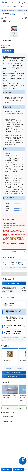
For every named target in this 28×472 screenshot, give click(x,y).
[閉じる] (25, 458)
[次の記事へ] (25, 408)
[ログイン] (20, 2)
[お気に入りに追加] (25, 14)
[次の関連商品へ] (25, 368)
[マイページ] (24, 2)
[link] (6, 263)
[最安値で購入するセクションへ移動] (6, 469)
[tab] (8, 51)
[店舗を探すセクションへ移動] (18, 469)
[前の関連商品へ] (3, 368)
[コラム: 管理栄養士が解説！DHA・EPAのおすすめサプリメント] (10, 395)
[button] (14, 92)
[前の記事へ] (2, 408)
